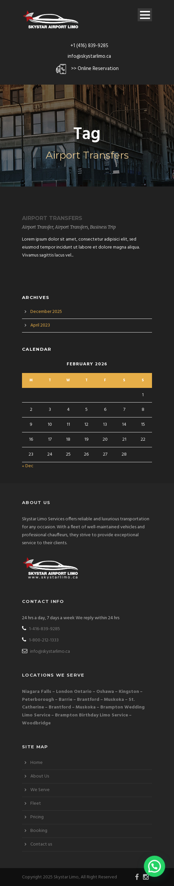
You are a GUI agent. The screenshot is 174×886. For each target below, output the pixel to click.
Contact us (41, 844)
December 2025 (46, 312)
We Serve (40, 790)
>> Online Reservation (95, 69)
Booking (38, 831)
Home (36, 763)
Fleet (35, 803)
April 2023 (40, 325)
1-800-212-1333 (40, 640)
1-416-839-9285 (41, 629)
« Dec (27, 466)
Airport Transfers (52, 218)
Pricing (37, 817)
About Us (39, 776)
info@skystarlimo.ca (89, 56)
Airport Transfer (37, 227)
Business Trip (103, 227)
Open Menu (145, 14)
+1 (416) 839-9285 (89, 46)
